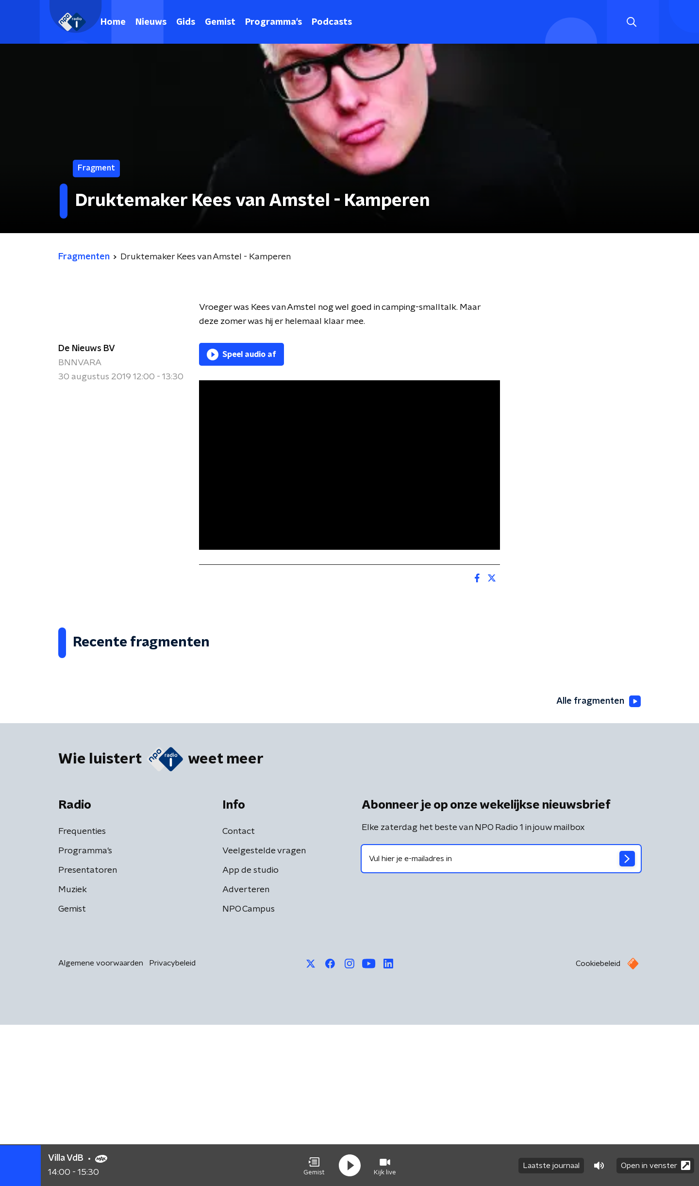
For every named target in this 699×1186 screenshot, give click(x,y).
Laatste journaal (551, 1165)
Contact (238, 992)
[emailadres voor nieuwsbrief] (501, 1020)
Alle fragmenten (598, 862)
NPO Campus (248, 1070)
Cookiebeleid (598, 1125)
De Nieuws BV (86, 348)
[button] (314, 1165)
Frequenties (82, 992)
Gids (185, 22)
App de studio (250, 1031)
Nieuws (150, 22)
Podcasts (332, 22)
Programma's (273, 22)
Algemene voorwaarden (100, 1124)
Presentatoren (87, 1031)
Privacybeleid (172, 1124)
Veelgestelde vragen (264, 1012)
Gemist (220, 22)
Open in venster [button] (655, 1165)
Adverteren (245, 1051)
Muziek (72, 1051)
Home (113, 22)
